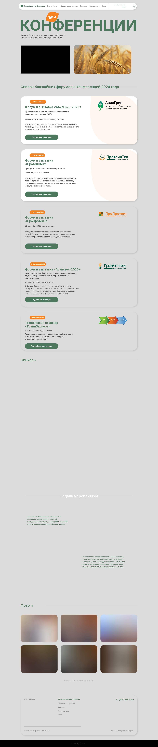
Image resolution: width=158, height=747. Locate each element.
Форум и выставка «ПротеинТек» (39, 162)
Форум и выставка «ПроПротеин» (39, 219)
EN (134, 6)
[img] (129, 6)
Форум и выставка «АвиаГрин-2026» (53, 107)
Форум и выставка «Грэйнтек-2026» (53, 269)
